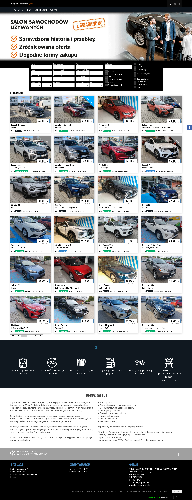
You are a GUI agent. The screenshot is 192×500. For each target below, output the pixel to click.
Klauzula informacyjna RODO (23, 474)
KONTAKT (53, 9)
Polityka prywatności (19, 469)
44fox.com (177, 497)
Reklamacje (15, 477)
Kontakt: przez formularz (140, 485)
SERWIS (28, 9)
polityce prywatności (164, 491)
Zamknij (177, 491)
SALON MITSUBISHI (41, 9)
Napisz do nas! (158, 497)
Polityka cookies (17, 471)
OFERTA (20, 9)
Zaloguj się (174, 3)
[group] (96, 36)
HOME (13, 9)
